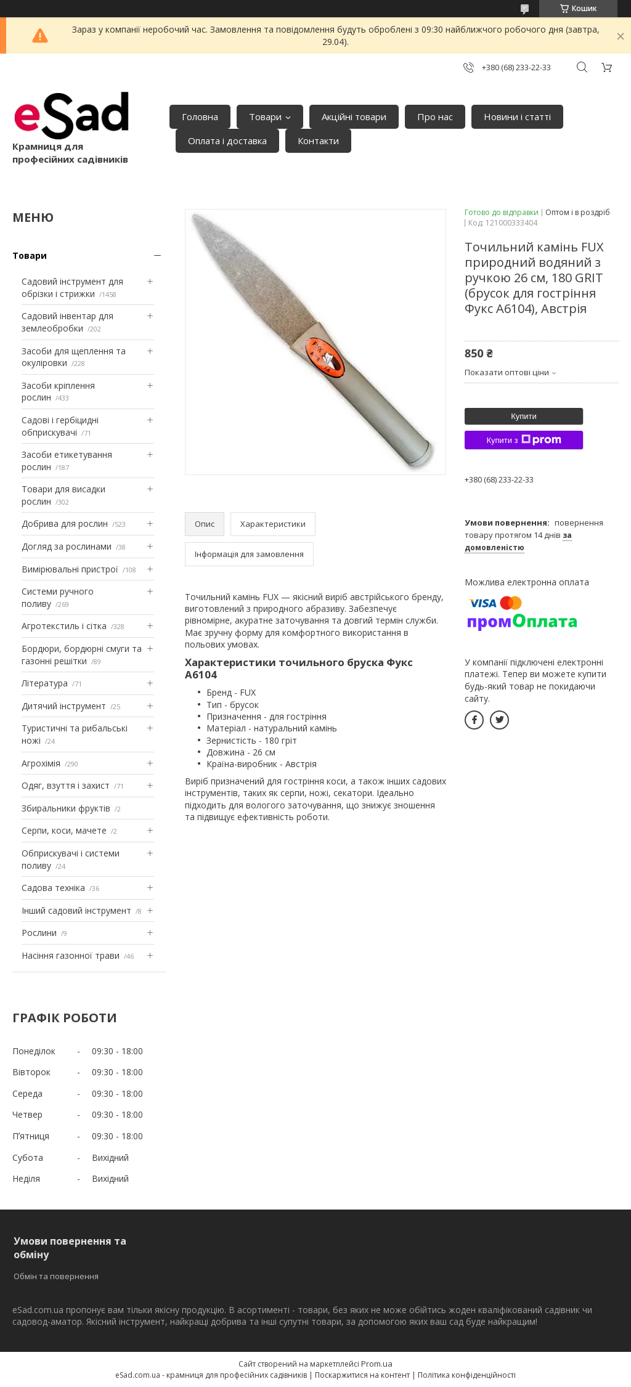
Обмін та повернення (56, 1276)
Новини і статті (517, 116)
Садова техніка (53, 887)
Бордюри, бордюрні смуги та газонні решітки (82, 655)
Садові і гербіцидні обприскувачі (60, 426)
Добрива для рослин (65, 523)
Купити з (523, 439)
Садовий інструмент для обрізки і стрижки (72, 287)
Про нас (435, 116)
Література (45, 683)
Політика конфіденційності (467, 1375)
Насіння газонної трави (71, 955)
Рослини (39, 932)
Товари (265, 116)
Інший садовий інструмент (76, 910)
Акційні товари (354, 116)
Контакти (318, 140)
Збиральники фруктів (66, 808)
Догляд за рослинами (67, 546)
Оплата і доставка (227, 140)
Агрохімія (41, 763)
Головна (200, 116)
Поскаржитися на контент (362, 1375)
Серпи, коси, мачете (64, 830)
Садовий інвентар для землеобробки (67, 322)
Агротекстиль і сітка (64, 626)
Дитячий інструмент (64, 706)
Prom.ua (377, 1363)
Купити (524, 416)
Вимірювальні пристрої (70, 569)
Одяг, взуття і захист (66, 785)
